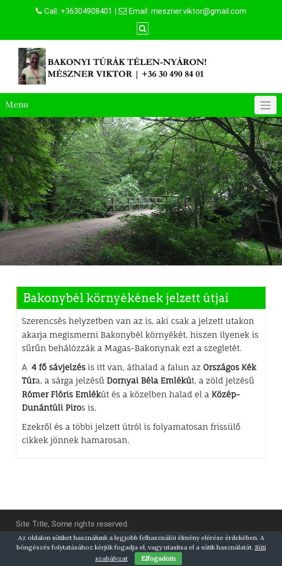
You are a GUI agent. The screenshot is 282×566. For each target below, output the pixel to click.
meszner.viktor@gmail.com (198, 11)
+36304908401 (86, 11)
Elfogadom (158, 558)
